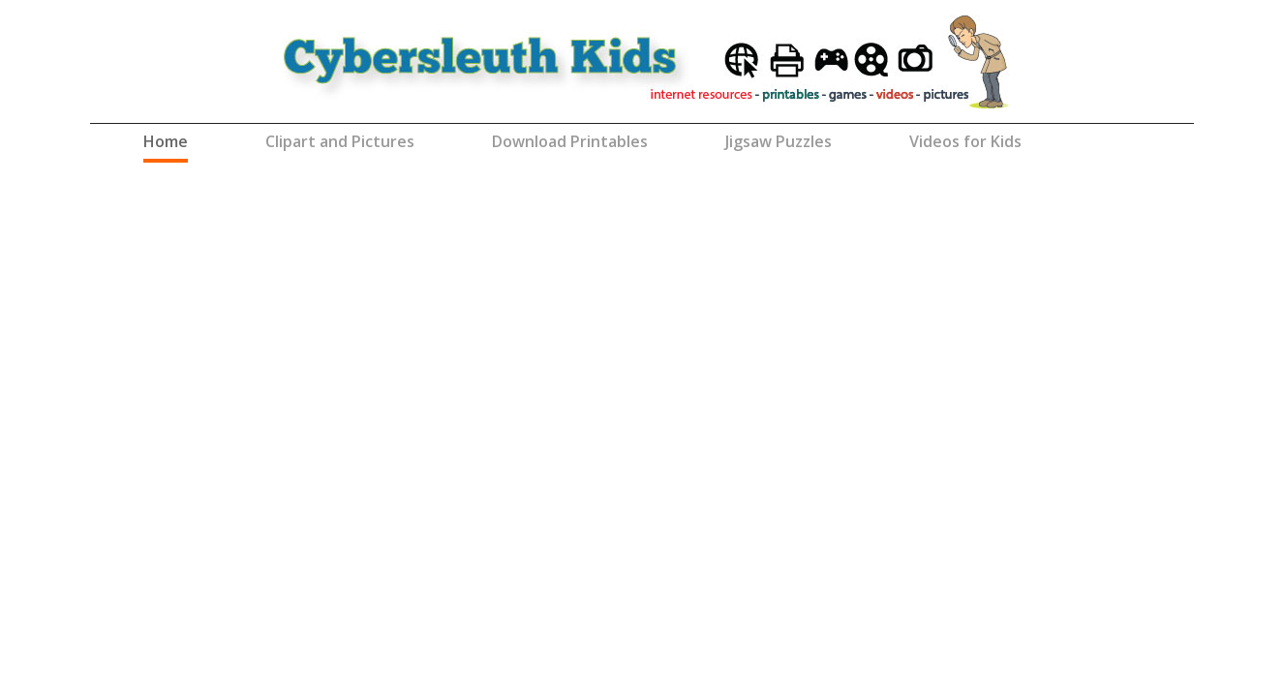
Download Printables (570, 141)
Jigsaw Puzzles (778, 141)
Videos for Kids (965, 141)
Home (165, 141)
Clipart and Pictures (339, 141)
